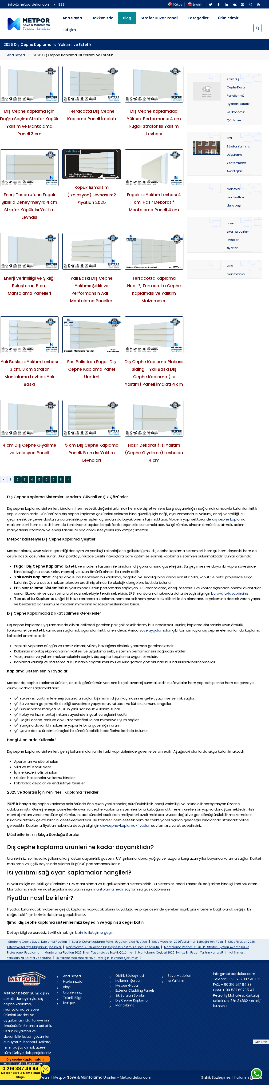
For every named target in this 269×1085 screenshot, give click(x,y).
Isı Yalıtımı (176, 980)
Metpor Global (126, 985)
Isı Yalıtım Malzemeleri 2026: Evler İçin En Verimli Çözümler (97, 958)
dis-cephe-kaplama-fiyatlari (125, 825)
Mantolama (124, 1005)
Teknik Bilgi (72, 997)
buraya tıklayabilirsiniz (230, 593)
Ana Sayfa (72, 18)
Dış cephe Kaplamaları (25, 1059)
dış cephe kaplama (228, 519)
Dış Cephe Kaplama (131, 1000)
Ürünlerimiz (228, 18)
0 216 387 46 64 (20, 1072)
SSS (61, 4)
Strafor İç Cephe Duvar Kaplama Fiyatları (37, 942)
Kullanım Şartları (128, 980)
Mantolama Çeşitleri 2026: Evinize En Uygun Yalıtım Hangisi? (181, 952)
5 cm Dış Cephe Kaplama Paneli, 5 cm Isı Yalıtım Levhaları (92, 452)
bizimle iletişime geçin (94, 932)
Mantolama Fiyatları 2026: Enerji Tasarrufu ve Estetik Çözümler (89, 952)
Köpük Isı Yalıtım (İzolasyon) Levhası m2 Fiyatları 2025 (91, 194)
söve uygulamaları (155, 630)
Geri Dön (261, 1042)
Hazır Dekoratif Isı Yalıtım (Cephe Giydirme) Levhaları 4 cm (154, 452)
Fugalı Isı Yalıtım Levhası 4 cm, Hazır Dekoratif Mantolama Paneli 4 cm (154, 202)
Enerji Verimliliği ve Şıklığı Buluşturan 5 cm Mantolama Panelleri (29, 285)
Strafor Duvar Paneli (159, 18)
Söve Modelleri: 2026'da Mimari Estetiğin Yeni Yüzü (188, 942)
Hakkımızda (102, 18)
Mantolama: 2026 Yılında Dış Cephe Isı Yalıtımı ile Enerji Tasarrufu (113, 947)
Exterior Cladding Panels (134, 990)
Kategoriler (198, 18)
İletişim (69, 29)
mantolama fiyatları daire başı (235, 197)
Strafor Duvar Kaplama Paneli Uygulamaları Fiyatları (110, 942)
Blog (67, 986)
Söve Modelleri (179, 975)
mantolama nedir (108, 889)
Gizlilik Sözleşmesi (129, 975)
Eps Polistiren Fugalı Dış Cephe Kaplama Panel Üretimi (91, 369)
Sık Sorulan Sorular (130, 995)
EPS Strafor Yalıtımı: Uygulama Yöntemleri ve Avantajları (238, 154)
